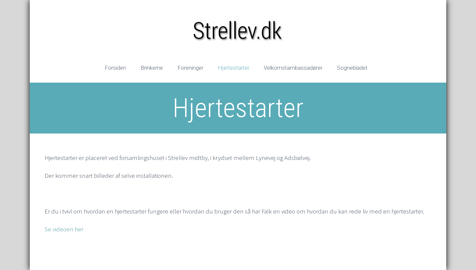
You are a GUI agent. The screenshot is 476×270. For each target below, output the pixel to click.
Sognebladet (352, 67)
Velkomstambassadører (293, 67)
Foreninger (190, 67)
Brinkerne (151, 67)
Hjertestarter (233, 67)
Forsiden (115, 67)
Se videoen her (64, 229)
